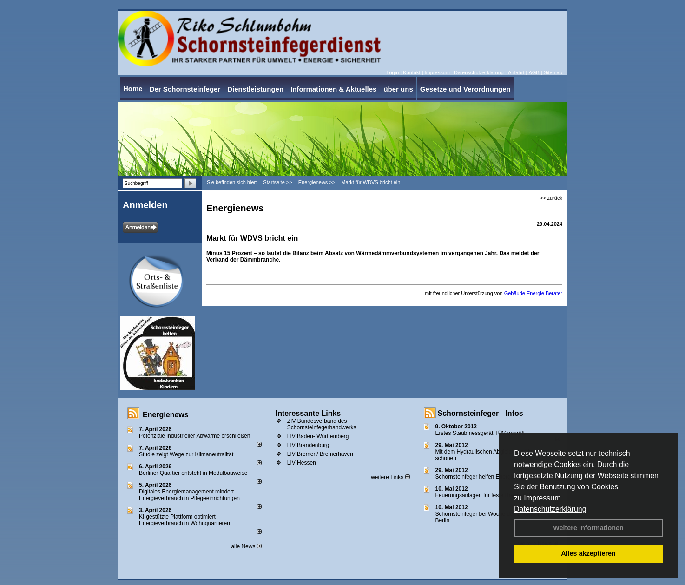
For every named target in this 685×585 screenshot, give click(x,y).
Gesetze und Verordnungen (465, 89)
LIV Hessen (301, 463)
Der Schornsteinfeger (185, 89)
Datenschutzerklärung (550, 509)
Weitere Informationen (588, 528)
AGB (533, 72)
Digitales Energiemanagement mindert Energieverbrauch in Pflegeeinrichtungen (189, 494)
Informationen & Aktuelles (333, 89)
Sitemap (553, 72)
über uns (398, 89)
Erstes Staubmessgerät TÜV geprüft (480, 433)
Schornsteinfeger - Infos (480, 413)
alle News (246, 546)
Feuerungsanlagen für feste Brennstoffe (484, 495)
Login (392, 72)
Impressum (542, 498)
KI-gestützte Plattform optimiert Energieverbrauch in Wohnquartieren (184, 519)
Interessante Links (308, 413)
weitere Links (390, 477)
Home (133, 88)
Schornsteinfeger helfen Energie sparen (484, 476)
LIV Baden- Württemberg (318, 436)
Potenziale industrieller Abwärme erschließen (194, 436)
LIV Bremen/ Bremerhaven (320, 454)
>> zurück (551, 198)
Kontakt (411, 72)
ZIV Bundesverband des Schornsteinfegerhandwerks (321, 424)
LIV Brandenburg (308, 445)
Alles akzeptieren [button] (588, 553)
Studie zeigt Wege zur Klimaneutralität (186, 454)
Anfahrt (516, 72)
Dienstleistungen (255, 89)
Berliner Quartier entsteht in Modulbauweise (193, 473)
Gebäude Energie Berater (533, 293)
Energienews (166, 415)
